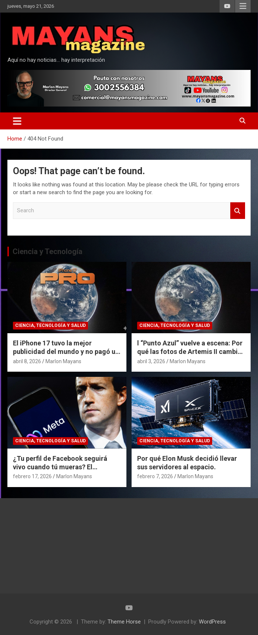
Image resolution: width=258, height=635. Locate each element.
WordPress (212, 621)
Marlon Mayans (63, 361)
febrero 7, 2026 (155, 476)
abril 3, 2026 (151, 361)
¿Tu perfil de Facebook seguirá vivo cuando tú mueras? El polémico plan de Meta (60, 467)
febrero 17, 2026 (32, 476)
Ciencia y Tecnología (47, 251)
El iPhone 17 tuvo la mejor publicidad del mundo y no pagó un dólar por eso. (66, 351)
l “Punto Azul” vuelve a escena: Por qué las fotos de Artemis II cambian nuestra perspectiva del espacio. (191, 351)
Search (237, 210)
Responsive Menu (243, 6)
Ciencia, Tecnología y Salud (50, 325)
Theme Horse (124, 621)
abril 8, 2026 (27, 361)
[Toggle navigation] (17, 120)
